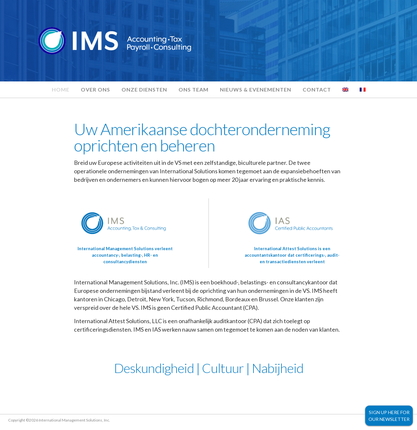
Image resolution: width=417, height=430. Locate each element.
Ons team (193, 89)
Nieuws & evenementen (255, 89)
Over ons (95, 89)
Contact (317, 89)
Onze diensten (144, 89)
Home (60, 89)
